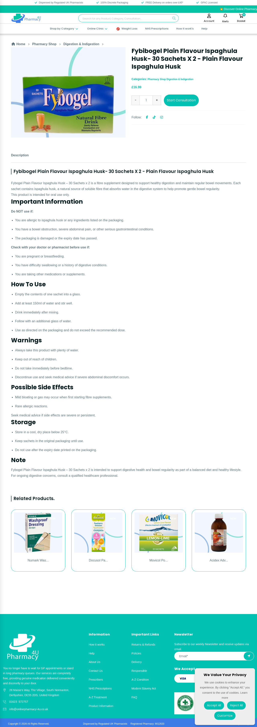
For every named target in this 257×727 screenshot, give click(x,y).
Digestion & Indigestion (81, 44)
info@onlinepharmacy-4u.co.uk (28, 709)
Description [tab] (20, 155)
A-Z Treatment (98, 697)
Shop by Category (64, 29)
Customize (225, 716)
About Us (94, 662)
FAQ (134, 697)
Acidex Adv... (219, 560)
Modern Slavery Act (144, 688)
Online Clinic (97, 29)
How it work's (185, 29)
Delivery (137, 662)
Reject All (236, 705)
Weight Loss (126, 29)
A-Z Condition (140, 679)
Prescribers (96, 679)
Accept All (214, 705)
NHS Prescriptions (156, 29)
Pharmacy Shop (44, 44)
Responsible (139, 670)
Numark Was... (38, 560)
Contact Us (96, 670)
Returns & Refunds (143, 644)
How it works (97, 644)
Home (18, 44)
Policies (136, 653)
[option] (68, 92)
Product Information (101, 706)
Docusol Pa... (98, 560)
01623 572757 (18, 701)
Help (204, 29)
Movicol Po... (158, 560)
